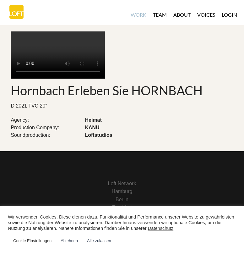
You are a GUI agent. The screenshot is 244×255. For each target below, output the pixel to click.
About (182, 15)
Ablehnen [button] (69, 240)
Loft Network (122, 183)
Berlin (122, 199)
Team (160, 15)
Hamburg (122, 191)
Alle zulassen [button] (99, 240)
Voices (206, 15)
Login (229, 15)
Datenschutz (160, 228)
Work (138, 15)
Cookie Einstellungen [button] (32, 240)
